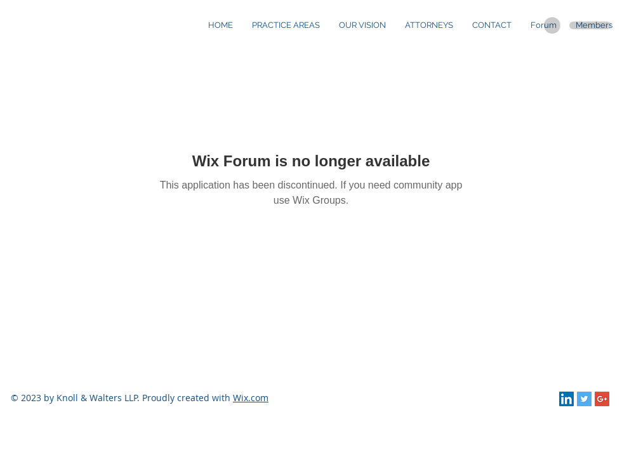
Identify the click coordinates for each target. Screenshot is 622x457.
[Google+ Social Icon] (602, 399)
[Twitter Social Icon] (584, 399)
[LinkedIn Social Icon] (566, 399)
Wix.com (250, 398)
